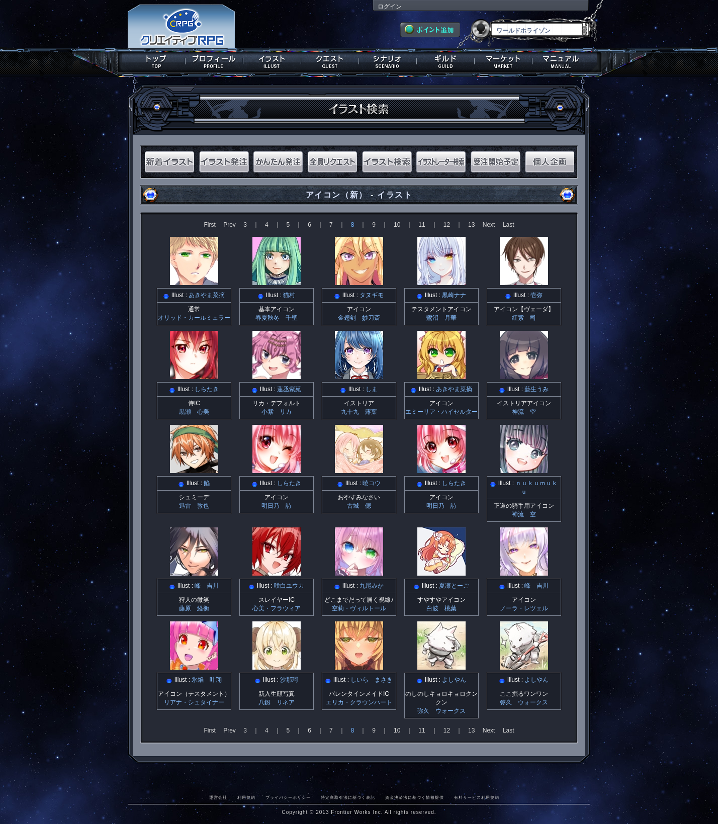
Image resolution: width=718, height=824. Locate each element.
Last (508, 224)
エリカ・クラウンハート (359, 702)
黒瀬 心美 (194, 411)
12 (446, 224)
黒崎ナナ (454, 295)
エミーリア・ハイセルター (441, 411)
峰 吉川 (207, 585)
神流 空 (524, 411)
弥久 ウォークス (441, 710)
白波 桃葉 (441, 608)
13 (471, 224)
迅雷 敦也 (194, 505)
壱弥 (536, 295)
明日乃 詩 (276, 505)
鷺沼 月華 (441, 317)
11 (421, 224)
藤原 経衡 (194, 608)
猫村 (289, 295)
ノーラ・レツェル (524, 608)
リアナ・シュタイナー (194, 702)
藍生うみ (536, 389)
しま (372, 389)
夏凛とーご (454, 585)
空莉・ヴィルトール (359, 608)
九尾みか (372, 585)
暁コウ (372, 483)
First (209, 224)
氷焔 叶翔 (207, 679)
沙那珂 (289, 679)
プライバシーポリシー (288, 797)
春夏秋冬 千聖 (276, 317)
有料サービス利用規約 (476, 797)
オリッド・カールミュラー (194, 317)
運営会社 (218, 797)
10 (397, 224)
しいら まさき (371, 679)
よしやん (454, 679)
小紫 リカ (276, 411)
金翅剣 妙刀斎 (359, 317)
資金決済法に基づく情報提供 (414, 797)
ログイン (390, 6)
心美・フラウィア (276, 608)
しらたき (207, 389)
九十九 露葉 (359, 411)
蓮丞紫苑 (289, 389)
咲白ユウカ (289, 585)
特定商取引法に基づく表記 (348, 797)
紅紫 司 (524, 317)
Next (489, 224)
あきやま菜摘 (207, 295)
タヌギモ (372, 295)
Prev (229, 224)
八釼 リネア (276, 702)
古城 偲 (359, 505)
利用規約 (246, 797)
